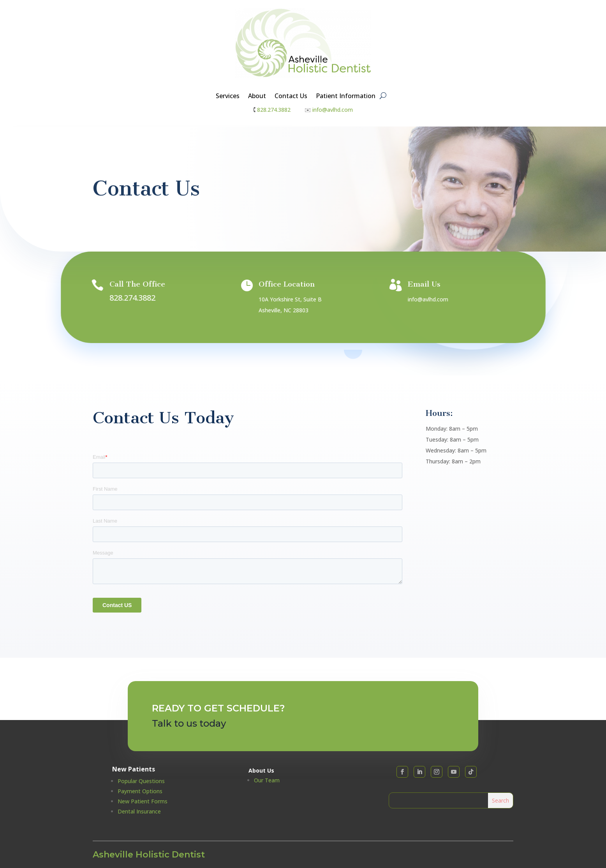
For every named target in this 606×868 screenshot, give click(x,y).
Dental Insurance (139, 811)
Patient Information (345, 96)
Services (228, 96)
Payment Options (140, 791)
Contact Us (291, 96)
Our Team (267, 780)
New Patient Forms (142, 801)
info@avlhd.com (332, 109)
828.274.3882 (274, 109)
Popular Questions (141, 781)
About (257, 96)
